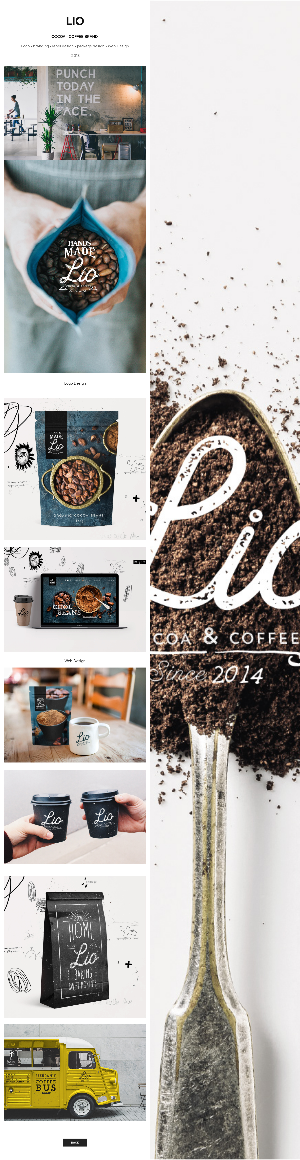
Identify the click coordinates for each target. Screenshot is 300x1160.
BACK (75, 1142)
